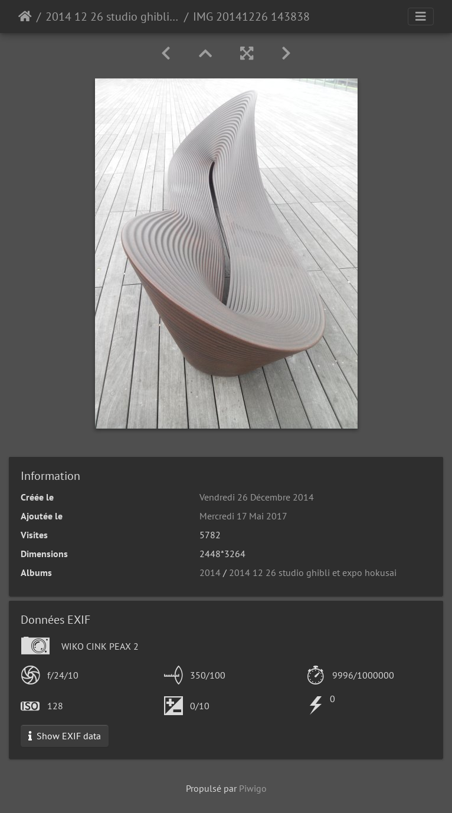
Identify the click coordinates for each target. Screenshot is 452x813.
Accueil (25, 16)
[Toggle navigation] (421, 16)
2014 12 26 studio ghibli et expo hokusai (112, 16)
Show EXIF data (64, 736)
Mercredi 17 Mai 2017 (243, 516)
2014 (210, 572)
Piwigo (253, 788)
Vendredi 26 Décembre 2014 (256, 497)
